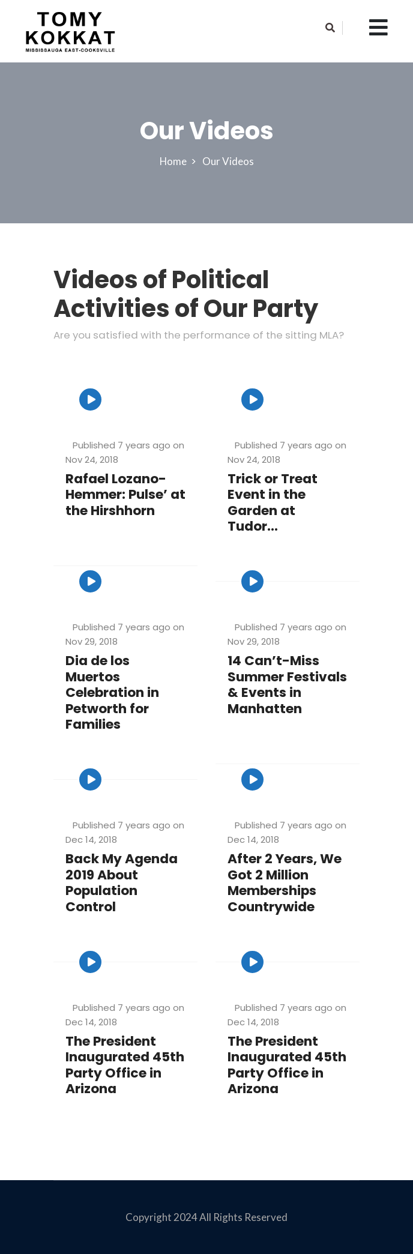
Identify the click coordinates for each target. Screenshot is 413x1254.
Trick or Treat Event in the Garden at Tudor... (273, 503)
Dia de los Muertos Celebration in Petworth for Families (112, 693)
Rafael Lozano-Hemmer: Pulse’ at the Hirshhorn (119, 495)
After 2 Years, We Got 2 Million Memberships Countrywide (285, 883)
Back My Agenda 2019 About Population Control (121, 883)
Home (174, 161)
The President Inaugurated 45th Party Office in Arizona (125, 1065)
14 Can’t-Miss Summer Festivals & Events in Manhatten (287, 685)
